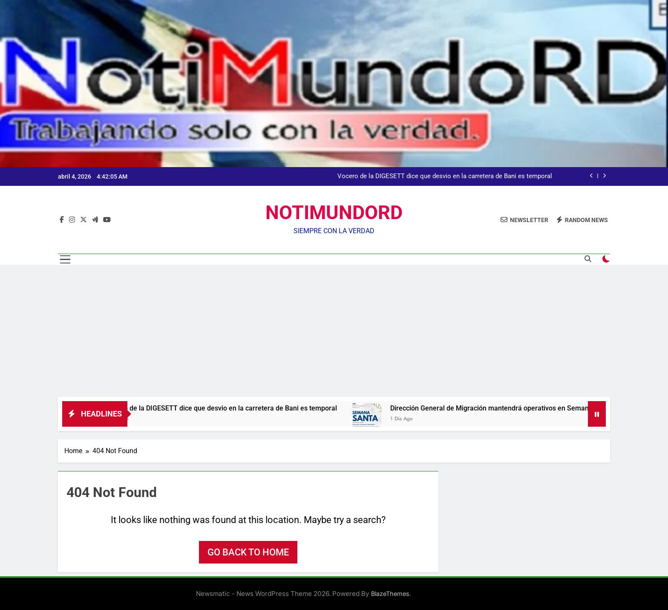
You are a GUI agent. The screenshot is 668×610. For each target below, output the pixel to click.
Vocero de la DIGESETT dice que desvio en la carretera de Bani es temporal (444, 176)
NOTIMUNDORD (334, 212)
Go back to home (248, 552)
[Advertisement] (334, 333)
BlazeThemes (390, 593)
